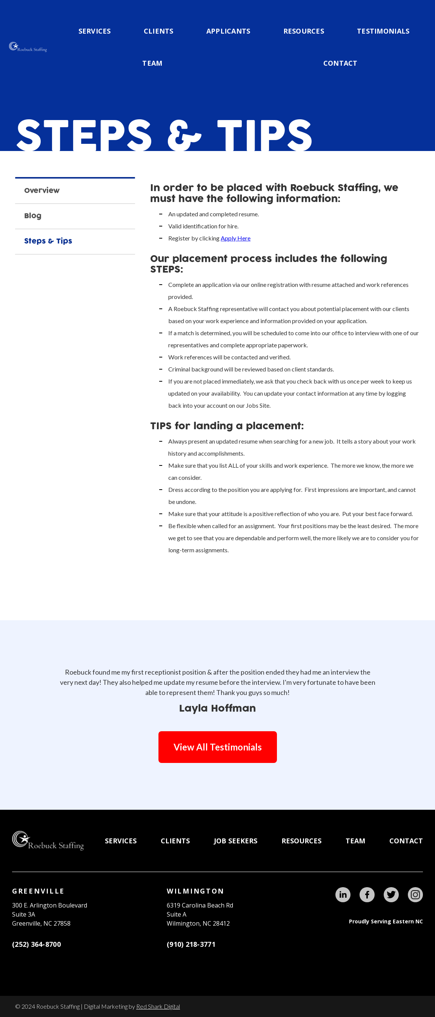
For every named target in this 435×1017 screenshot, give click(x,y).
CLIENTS (159, 30)
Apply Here (236, 238)
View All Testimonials (218, 746)
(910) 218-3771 (191, 944)
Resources (303, 30)
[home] (28, 47)
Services (94, 30)
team (152, 63)
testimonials (383, 30)
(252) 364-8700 (36, 944)
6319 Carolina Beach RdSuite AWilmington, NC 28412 (200, 914)
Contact (340, 63)
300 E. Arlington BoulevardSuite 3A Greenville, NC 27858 (49, 914)
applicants (228, 30)
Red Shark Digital (158, 1006)
